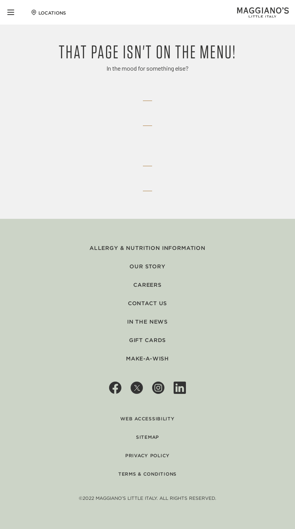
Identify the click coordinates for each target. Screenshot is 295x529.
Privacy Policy (147, 455)
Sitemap (147, 437)
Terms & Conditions (147, 474)
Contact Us (147, 303)
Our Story (147, 266)
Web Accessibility (147, 419)
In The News (147, 322)
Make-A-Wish (147, 358)
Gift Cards (147, 340)
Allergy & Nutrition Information (147, 248)
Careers (147, 285)
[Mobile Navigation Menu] (10, 12)
